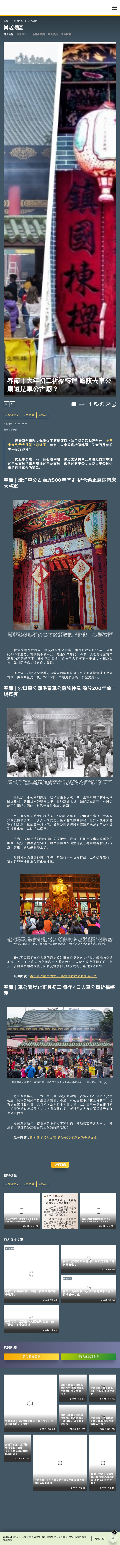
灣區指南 (66, 34)
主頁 (6, 21)
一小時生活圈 (37, 34)
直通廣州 (53, 34)
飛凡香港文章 (13, 1240)
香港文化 (13, 415)
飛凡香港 (33, 21)
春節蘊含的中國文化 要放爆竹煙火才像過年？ (63, 976)
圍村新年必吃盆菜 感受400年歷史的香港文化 (63, 1137)
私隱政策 (79, 1537)
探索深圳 (22, 34)
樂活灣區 (18, 21)
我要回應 (60, 1164)
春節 (44, 415)
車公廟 (30, 415)
